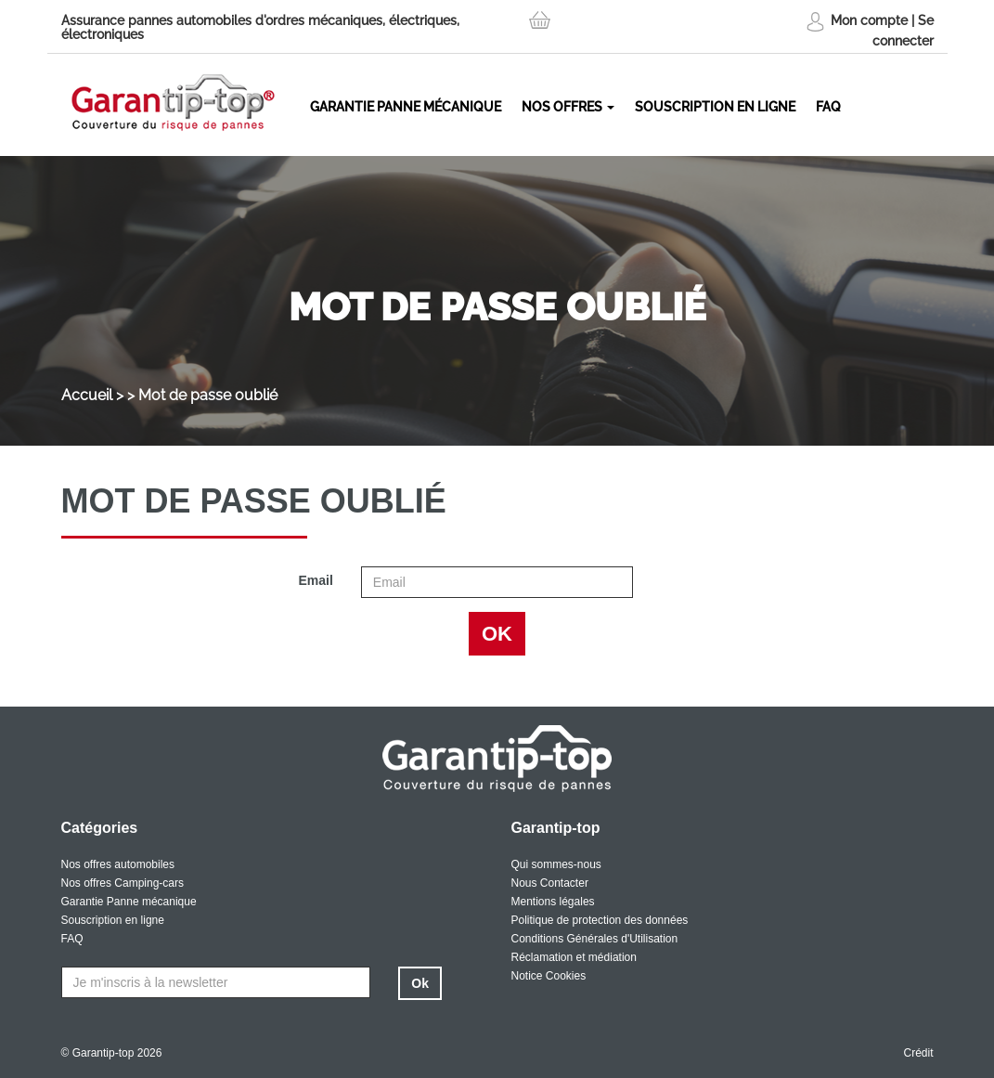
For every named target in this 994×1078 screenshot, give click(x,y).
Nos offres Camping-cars (123, 883)
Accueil (86, 395)
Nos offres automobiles (118, 864)
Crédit (918, 1052)
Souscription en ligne (715, 106)
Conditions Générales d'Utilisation (594, 938)
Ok (420, 983)
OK (497, 633)
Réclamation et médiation (574, 957)
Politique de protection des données (600, 920)
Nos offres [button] (568, 106)
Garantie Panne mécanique (405, 106)
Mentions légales (553, 901)
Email (315, 580)
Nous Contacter (549, 883)
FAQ (828, 106)
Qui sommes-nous (556, 864)
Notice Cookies (549, 975)
